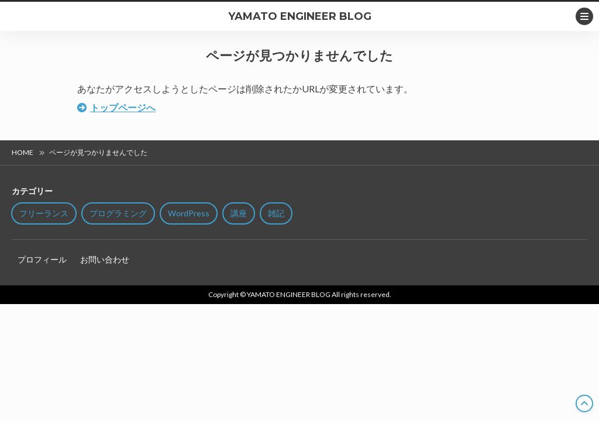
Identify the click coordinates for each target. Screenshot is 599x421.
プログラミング (118, 213)
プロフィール (42, 259)
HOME (22, 152)
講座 (238, 213)
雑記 (276, 213)
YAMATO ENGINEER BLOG (299, 16)
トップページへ (123, 107)
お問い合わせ (104, 259)
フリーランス (43, 213)
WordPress (188, 213)
